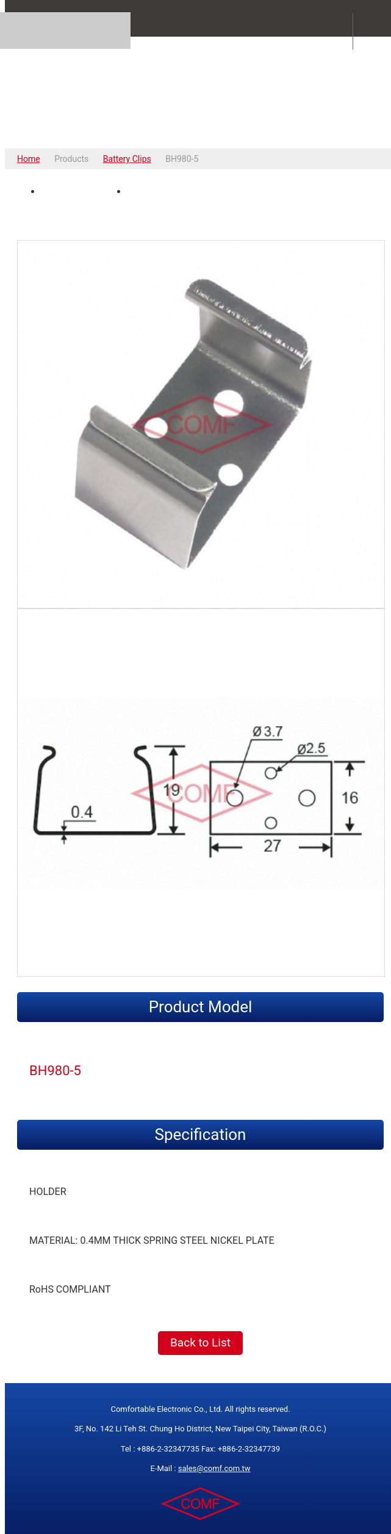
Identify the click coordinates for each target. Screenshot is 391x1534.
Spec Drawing (164, 191)
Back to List (200, 1342)
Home (28, 159)
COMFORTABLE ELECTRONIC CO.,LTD (200, 92)
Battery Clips (127, 159)
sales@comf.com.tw (214, 1468)
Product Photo (80, 191)
